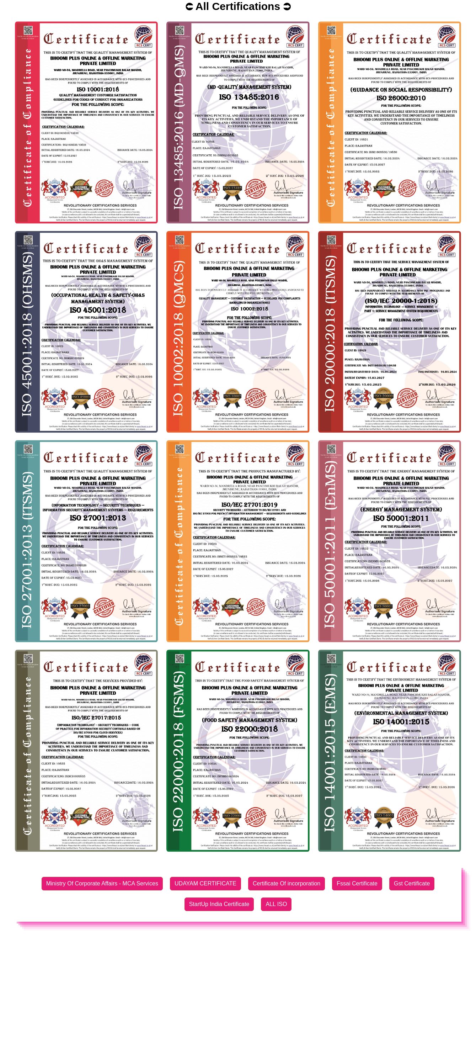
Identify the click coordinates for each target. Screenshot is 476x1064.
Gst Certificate (412, 883)
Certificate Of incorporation (286, 883)
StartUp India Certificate (219, 904)
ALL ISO (276, 904)
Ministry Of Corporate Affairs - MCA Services (102, 883)
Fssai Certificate (357, 883)
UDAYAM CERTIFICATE (205, 883)
